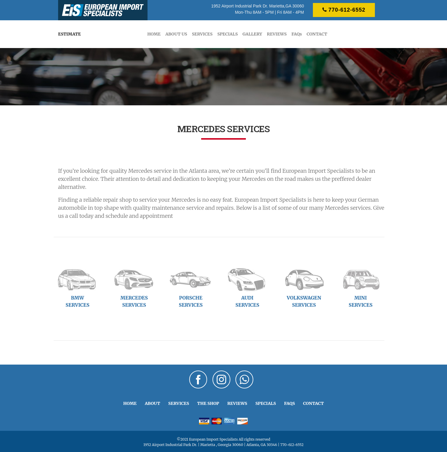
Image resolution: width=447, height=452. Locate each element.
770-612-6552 (343, 10)
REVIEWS (277, 34)
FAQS (289, 403)
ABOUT (152, 403)
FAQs (296, 34)
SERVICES (202, 34)
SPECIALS (227, 34)
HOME (154, 34)
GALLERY (252, 34)
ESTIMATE (69, 34)
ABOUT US (176, 34)
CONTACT (317, 34)
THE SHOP (208, 403)
